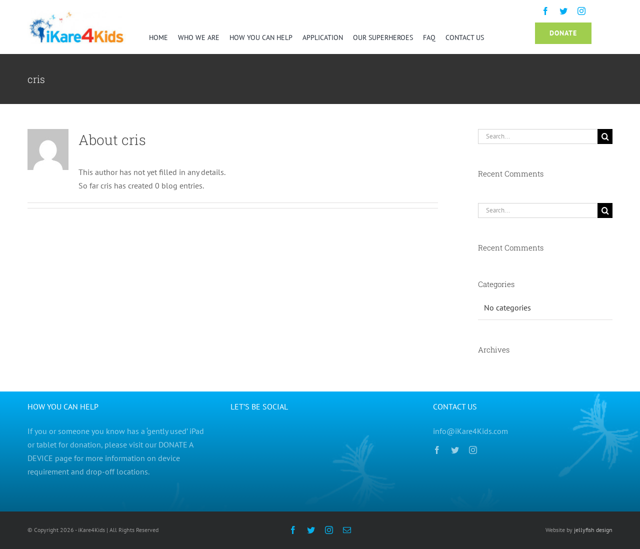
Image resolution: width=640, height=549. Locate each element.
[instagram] (582, 11)
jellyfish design (592, 530)
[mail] (347, 530)
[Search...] (538, 136)
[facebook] (546, 11)
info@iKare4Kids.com (470, 431)
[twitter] (564, 11)
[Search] (605, 136)
